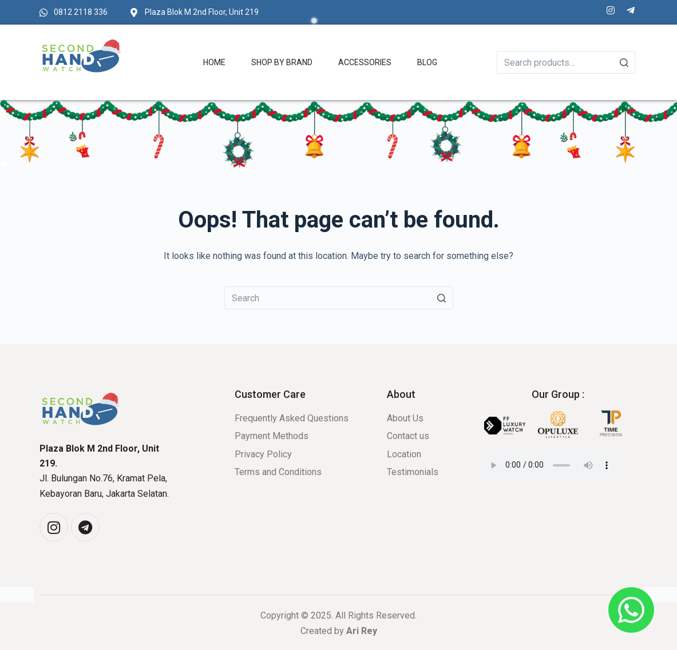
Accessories (364, 62)
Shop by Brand (281, 62)
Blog (427, 62)
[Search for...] (338, 297)
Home (214, 62)
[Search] (623, 62)
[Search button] (441, 297)
